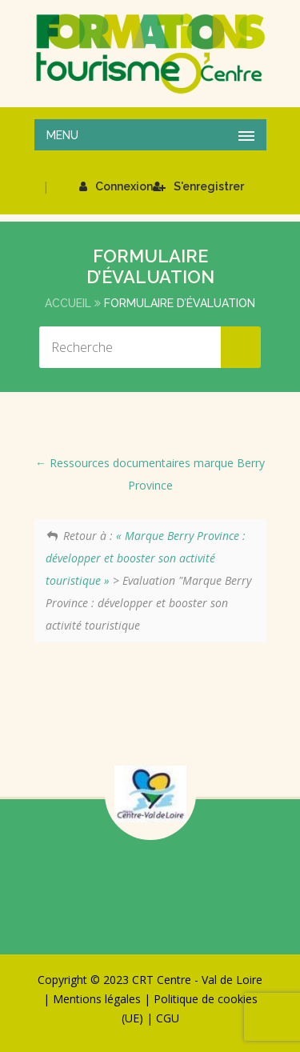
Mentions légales (97, 998)
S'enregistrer (198, 186)
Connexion (116, 186)
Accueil (68, 303)
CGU (167, 1018)
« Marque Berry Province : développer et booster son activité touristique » (146, 558)
